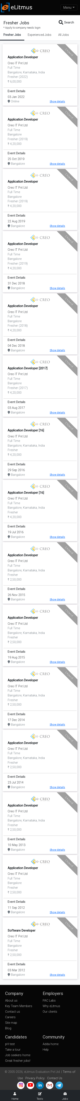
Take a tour (12, 1049)
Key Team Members (18, 1006)
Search (66, 22)
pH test (10, 1044)
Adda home (50, 1044)
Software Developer (21, 930)
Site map (11, 1023)
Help (46, 1049)
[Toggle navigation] (68, 7)
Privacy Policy (35, 1078)
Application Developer (23, 57)
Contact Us (54, 1078)
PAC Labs (49, 1000)
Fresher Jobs (12, 34)
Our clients (50, 1012)
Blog (8, 1028)
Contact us (12, 1012)
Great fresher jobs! (17, 1061)
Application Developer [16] (26, 430)
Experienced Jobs (39, 34)
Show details (57, 101)
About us (11, 1000)
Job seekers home (17, 1055)
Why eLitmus (51, 1006)
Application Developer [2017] (27, 368)
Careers (10, 1017)
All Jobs (63, 34)
